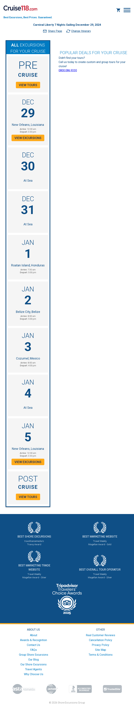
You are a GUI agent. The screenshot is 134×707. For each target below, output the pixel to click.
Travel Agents (33, 669)
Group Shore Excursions (33, 654)
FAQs (33, 649)
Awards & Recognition (33, 640)
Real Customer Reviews (100, 635)
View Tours (28, 85)
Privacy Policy (100, 645)
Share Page (55, 31)
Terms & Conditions (101, 654)
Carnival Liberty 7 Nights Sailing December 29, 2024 (67, 24)
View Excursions (27, 138)
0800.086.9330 (68, 70)
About (33, 635)
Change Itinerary (81, 31)
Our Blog (33, 659)
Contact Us (33, 645)
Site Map (100, 649)
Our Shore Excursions (33, 664)
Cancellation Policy (100, 640)
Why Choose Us (33, 674)
